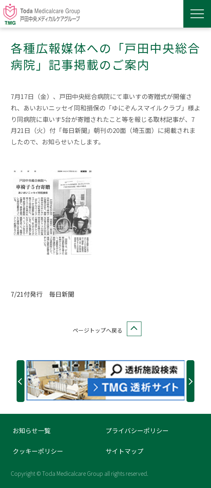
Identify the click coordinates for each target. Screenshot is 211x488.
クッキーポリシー (38, 451)
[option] (105, 380)
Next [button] (190, 381)
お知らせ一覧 (32, 430)
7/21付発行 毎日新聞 (42, 294)
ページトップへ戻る (105, 330)
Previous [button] (20, 381)
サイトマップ (124, 451)
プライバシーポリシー (137, 430)
